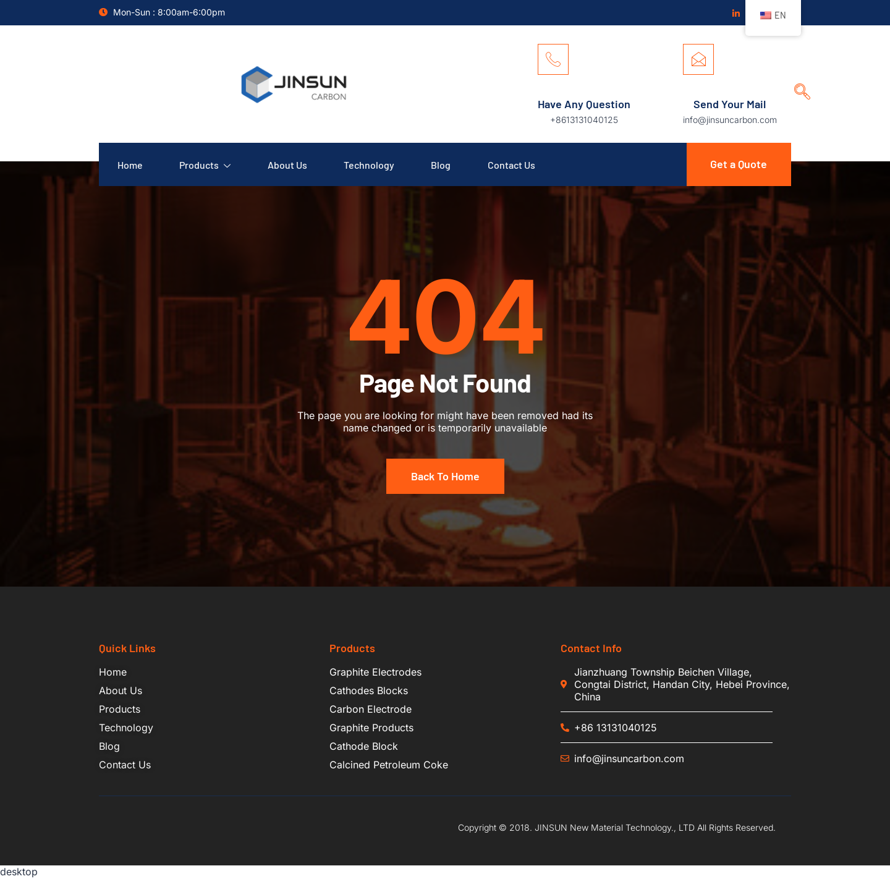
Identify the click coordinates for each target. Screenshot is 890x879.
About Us (288, 165)
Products (205, 165)
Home (130, 165)
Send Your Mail (729, 104)
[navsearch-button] (798, 80)
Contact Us (513, 165)
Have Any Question (584, 104)
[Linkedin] (735, 13)
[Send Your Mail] (698, 59)
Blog (442, 165)
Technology (370, 165)
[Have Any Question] (553, 59)
